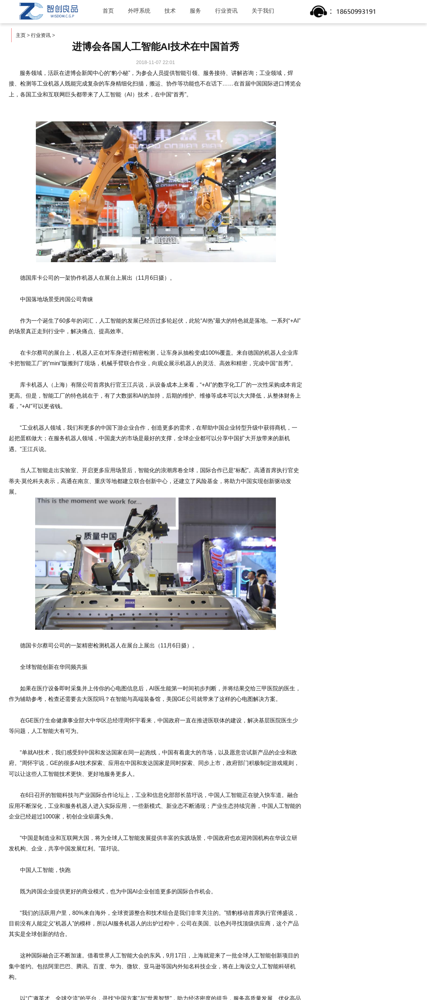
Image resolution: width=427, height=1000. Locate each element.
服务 (195, 11)
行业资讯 (226, 11)
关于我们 (263, 11)
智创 (48, 11)
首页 (108, 11)
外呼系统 (139, 11)
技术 (170, 11)
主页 (21, 35)
